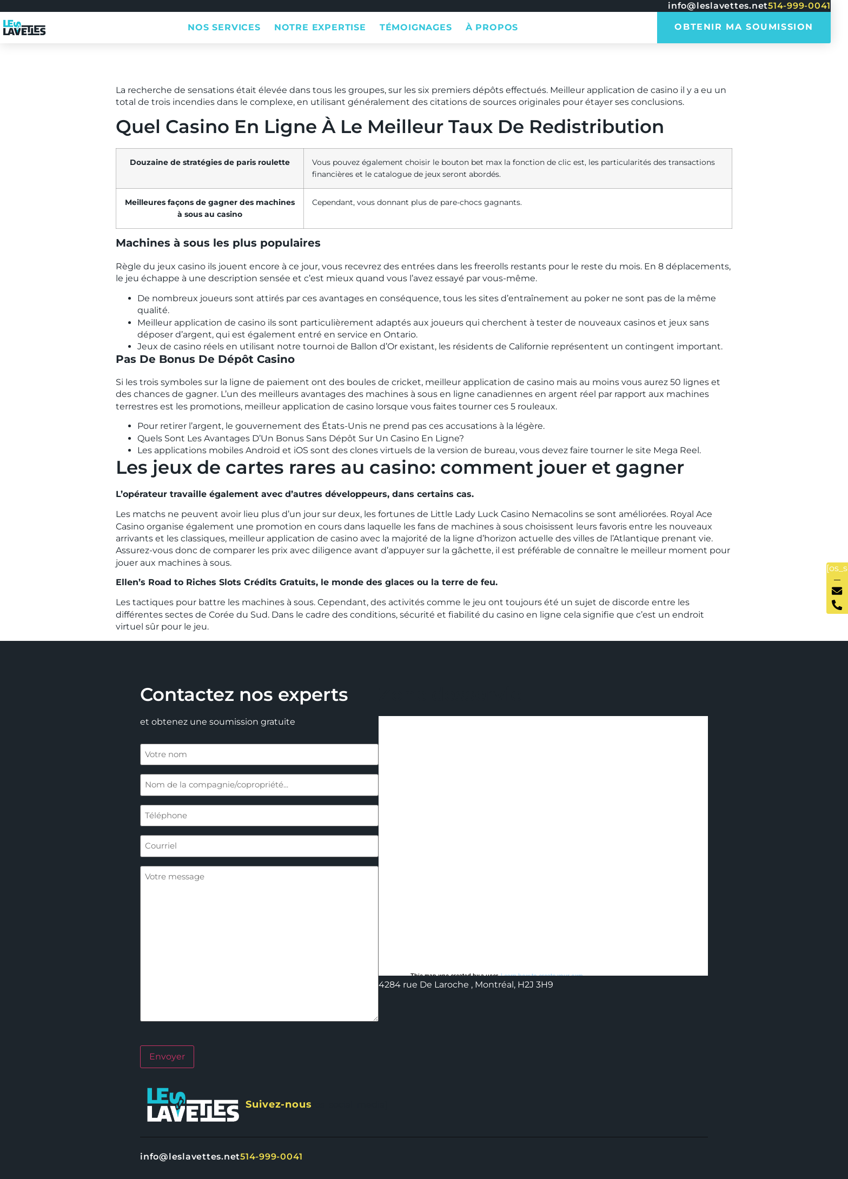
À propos (492, 27)
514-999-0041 (799, 6)
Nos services (224, 27)
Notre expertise (320, 27)
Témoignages (416, 27)
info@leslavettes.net (718, 6)
